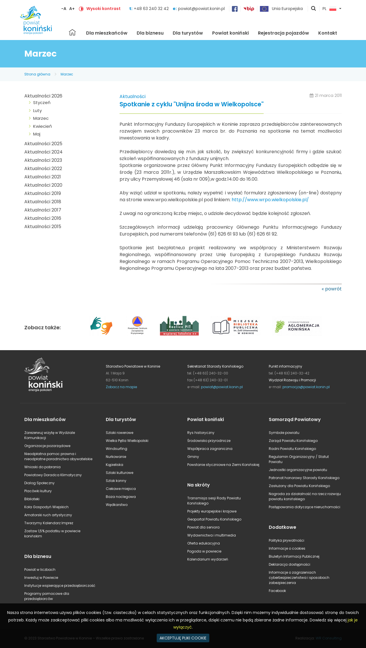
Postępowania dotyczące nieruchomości (304, 507)
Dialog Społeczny (39, 482)
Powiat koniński (230, 33)
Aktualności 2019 (42, 193)
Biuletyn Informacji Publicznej (294, 556)
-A (63, 8)
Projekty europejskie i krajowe (211, 511)
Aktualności (133, 96)
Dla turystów (188, 33)
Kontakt (327, 33)
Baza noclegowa (121, 496)
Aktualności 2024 (43, 152)
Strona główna (72, 32)
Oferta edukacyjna (203, 543)
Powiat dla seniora (203, 527)
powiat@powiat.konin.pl (201, 8)
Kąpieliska (114, 464)
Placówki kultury (38, 491)
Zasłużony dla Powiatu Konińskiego (299, 485)
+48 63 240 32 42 (152, 8)
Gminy (193, 456)
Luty (37, 110)
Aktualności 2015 (42, 226)
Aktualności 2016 (42, 218)
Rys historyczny (200, 432)
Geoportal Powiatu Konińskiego (214, 519)
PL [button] (329, 8)
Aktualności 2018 (42, 201)
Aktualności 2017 (42, 210)
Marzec (67, 74)
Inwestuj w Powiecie (41, 577)
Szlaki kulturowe (119, 472)
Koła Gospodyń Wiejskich (46, 507)
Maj (36, 134)
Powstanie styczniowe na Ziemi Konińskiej (223, 464)
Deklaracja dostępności (289, 564)
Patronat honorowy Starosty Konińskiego (304, 477)
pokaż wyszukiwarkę (314, 9)
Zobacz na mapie (121, 386)
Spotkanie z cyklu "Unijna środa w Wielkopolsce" (192, 104)
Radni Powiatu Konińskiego (292, 448)
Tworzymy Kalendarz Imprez (48, 523)
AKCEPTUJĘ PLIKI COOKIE (183, 638)
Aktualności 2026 (43, 96)
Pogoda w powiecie (204, 551)
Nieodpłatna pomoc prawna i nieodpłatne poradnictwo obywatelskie (58, 456)
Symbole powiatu (284, 432)
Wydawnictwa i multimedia (211, 535)
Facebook (277, 590)
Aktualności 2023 (43, 160)
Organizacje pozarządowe (47, 445)
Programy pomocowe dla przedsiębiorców (46, 596)
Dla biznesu (150, 33)
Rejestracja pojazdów (283, 33)
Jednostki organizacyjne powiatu (298, 469)
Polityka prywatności (286, 540)
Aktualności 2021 (42, 177)
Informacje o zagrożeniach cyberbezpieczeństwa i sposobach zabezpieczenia (299, 577)
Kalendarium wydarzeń (207, 559)
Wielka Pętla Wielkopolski (127, 440)
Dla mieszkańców (107, 33)
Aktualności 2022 (43, 168)
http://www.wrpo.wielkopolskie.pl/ (270, 199)
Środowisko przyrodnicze (208, 440)
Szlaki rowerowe (119, 432)
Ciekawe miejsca (121, 488)
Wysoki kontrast (103, 8)
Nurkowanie (116, 456)
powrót (333, 289)
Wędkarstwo (117, 504)
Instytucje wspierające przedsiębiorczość (59, 585)
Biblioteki (31, 499)
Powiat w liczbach (39, 569)
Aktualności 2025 (43, 143)
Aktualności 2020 (43, 185)
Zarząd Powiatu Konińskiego (293, 440)
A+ (72, 8)
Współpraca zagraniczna (209, 448)
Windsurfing (116, 448)
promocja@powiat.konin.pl (306, 386)
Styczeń (42, 102)
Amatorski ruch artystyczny (48, 515)
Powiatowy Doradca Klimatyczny (53, 474)
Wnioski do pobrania (42, 466)
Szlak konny (116, 480)
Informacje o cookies (287, 548)
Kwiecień (42, 126)
